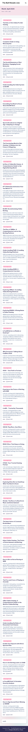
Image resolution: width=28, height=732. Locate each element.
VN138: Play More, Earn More (12, 427)
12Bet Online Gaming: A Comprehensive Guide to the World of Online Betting (12, 602)
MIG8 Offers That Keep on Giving (13, 444)
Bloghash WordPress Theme (16, 729)
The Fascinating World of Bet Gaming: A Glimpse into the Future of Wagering (12, 145)
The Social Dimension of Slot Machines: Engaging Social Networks (12, 64)
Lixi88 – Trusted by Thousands (13, 408)
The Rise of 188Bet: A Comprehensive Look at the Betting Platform (12, 231)
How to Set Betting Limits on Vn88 (14, 662)
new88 (4, 721)
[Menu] (25, 2)
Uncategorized (7, 20)
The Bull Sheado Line (11, 3)
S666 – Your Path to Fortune (12, 370)
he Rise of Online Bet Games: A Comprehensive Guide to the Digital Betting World (13, 166)
